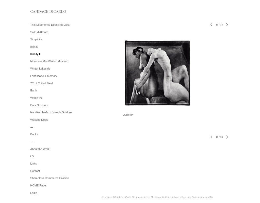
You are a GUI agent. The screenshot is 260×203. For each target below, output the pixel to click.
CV (32, 156)
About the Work (40, 149)
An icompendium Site (202, 197)
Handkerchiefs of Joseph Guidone (51, 112)
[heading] (43, 11)
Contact (35, 170)
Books (34, 134)
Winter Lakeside (40, 68)
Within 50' (36, 97)
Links (33, 163)
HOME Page (38, 185)
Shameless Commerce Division (49, 178)
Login (33, 192)
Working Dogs (39, 119)
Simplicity (36, 39)
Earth (33, 90)
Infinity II (35, 54)
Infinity (34, 46)
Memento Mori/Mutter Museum (49, 61)
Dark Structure (39, 105)
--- (31, 127)
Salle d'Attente (39, 32)
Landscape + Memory (43, 75)
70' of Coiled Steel (41, 83)
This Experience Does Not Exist (50, 24)
